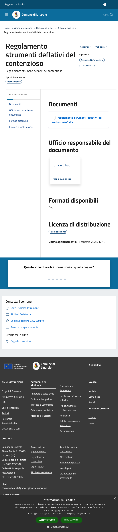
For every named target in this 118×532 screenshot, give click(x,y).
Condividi (86, 47)
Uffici (4, 402)
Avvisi (91, 402)
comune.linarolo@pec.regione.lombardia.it (24, 488)
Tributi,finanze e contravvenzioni (68, 408)
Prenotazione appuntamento (38, 449)
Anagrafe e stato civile (42, 393)
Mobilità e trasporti (41, 416)
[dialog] (59, 513)
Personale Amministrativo (10, 421)
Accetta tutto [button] (47, 520)
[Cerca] (111, 15)
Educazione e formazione (66, 388)
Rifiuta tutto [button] (71, 519)
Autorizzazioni (67, 431)
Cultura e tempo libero (42, 399)
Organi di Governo (11, 391)
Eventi (91, 423)
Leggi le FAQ (37, 467)
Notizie (92, 391)
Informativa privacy (70, 462)
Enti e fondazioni (10, 408)
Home (7, 28)
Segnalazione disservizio (38, 459)
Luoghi (92, 417)
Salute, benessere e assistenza (70, 423)
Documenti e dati (45, 28)
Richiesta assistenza (41, 472)
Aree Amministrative (13, 397)
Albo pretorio (66, 457)
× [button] (114, 498)
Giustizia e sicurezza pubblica (70, 398)
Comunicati (94, 397)
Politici (5, 413)
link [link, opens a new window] (88, 513)
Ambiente (65, 415)
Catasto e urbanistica (42, 410)
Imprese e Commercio (42, 404)
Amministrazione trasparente (68, 449)
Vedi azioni (102, 47)
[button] (59, 526)
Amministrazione (23, 28)
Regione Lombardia (15, 4)
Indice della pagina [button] (18, 94)
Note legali (65, 468)
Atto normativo (66, 28)
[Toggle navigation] (6, 14)
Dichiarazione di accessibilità (68, 476)
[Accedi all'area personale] (105, 4)
